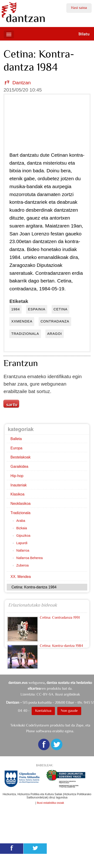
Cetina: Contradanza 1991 (60, 617)
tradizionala (25, 334)
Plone (30, 731)
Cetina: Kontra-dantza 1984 (61, 646)
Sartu (11, 404)
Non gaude (69, 710)
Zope (80, 725)
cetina (60, 309)
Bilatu (84, 34)
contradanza (54, 321)
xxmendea (21, 321)
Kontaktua (43, 710)
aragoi (54, 334)
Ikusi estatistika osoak (50, 802)
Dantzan (21, 82)
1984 (15, 309)
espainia (36, 309)
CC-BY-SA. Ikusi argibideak (58, 694)
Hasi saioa (79, 8)
